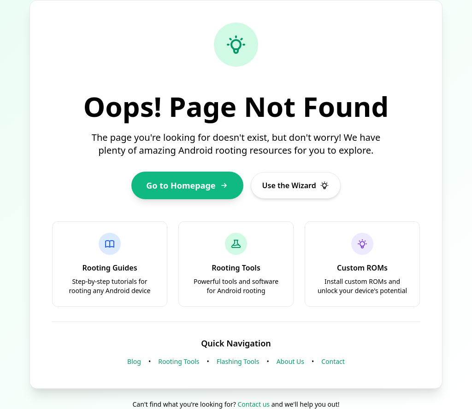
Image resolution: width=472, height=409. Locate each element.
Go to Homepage (187, 185)
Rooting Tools (178, 361)
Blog (134, 361)
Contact (333, 361)
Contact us (253, 404)
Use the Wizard (295, 185)
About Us (290, 361)
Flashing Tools (238, 361)
